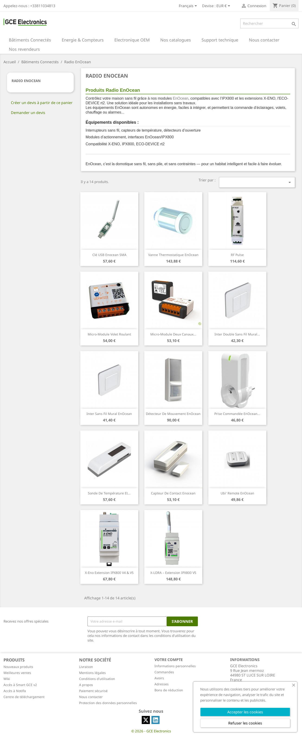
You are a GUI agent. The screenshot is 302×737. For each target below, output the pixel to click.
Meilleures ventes (17, 673)
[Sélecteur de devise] (224, 6)
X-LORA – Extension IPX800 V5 (173, 572)
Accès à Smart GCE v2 (20, 685)
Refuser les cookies (245, 723)
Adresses (161, 684)
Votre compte (168, 659)
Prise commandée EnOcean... (237, 413)
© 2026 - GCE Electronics (151, 731)
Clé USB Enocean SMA (109, 255)
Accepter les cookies (245, 712)
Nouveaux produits (18, 666)
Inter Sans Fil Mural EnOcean (109, 413)
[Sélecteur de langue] (189, 6)
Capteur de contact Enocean (173, 493)
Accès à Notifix (14, 691)
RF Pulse (237, 255)
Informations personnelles (175, 666)
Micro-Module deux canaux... (173, 334)
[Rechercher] (269, 23)
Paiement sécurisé (93, 691)
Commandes (164, 672)
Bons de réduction (168, 690)
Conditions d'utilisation (97, 679)
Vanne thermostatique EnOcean (173, 255)
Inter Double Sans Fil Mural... (237, 334)
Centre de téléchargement (24, 697)
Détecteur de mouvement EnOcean (173, 413)
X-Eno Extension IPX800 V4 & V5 (109, 572)
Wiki (6, 679)
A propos (86, 685)
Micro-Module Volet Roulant (109, 334)
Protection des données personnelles (108, 703)
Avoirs (159, 678)
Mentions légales (92, 673)
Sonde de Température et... (109, 493)
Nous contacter (91, 697)
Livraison (86, 666)
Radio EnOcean (26, 80)
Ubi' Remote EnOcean (237, 493)
